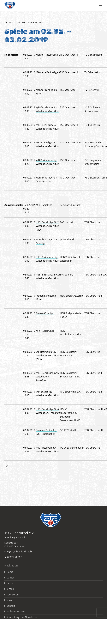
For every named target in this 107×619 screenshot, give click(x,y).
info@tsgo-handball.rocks (18, 551)
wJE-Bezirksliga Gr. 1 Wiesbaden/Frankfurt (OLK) (47, 355)
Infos (9, 600)
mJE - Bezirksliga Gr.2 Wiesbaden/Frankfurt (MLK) (47, 226)
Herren (10, 583)
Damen (10, 577)
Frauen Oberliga (45, 313)
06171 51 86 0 (13, 557)
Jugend (10, 588)
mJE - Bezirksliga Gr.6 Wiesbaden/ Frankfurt (47, 376)
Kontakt (10, 605)
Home (9, 572)
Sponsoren (12, 594)
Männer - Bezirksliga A (48, 72)
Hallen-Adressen (15, 611)
